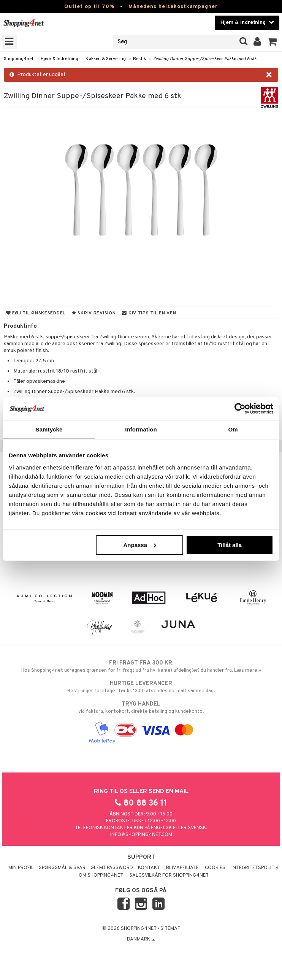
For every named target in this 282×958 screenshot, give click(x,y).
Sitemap (170, 929)
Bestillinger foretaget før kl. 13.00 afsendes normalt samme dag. (141, 687)
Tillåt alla (229, 544)
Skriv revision (94, 313)
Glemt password (111, 868)
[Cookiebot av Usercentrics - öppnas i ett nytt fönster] (240, 408)
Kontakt (149, 868)
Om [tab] (233, 429)
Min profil (21, 868)
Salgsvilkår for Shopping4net (169, 875)
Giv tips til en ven (149, 313)
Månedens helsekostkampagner (173, 6)
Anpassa (139, 544)
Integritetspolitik (255, 868)
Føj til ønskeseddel (35, 313)
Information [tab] (141, 429)
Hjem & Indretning (59, 59)
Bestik (139, 59)
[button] (272, 42)
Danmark (141, 939)
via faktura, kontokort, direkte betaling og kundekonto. (141, 707)
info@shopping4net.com (141, 835)
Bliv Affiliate (182, 868)
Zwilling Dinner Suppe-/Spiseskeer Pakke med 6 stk (205, 59)
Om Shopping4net (101, 875)
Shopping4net (18, 59)
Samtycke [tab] (49, 429)
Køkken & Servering (106, 59)
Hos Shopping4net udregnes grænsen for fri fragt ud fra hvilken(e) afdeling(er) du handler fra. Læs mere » (141, 666)
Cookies (215, 868)
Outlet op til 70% (89, 6)
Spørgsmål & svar (62, 868)
